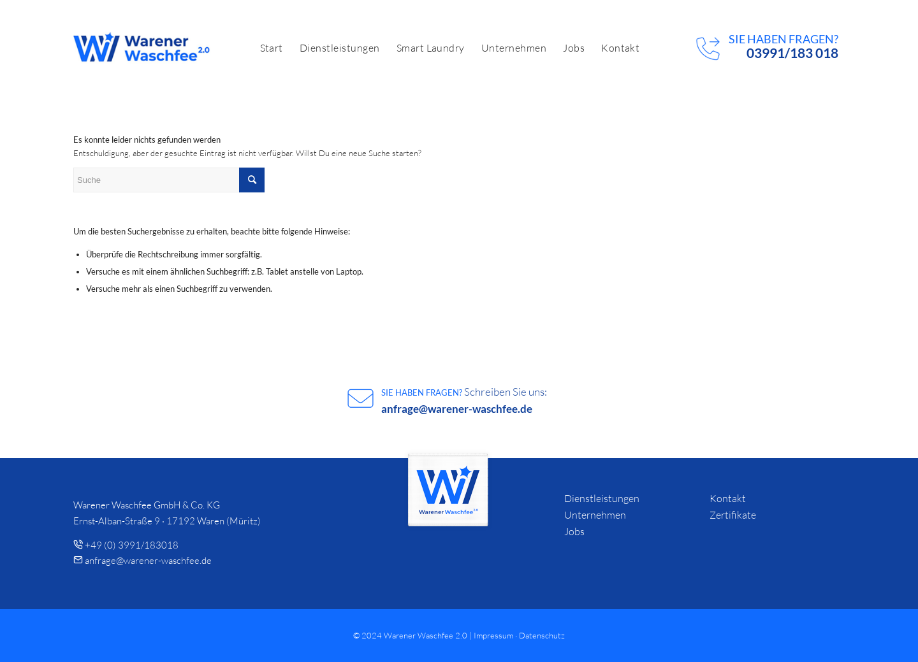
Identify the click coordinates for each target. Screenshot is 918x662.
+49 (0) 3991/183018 (131, 545)
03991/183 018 (792, 53)
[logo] (141, 47)
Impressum (493, 635)
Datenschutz (542, 635)
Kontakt (728, 498)
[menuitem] (271, 48)
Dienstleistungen (601, 498)
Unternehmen (595, 514)
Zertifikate (733, 514)
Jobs (574, 531)
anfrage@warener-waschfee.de (456, 408)
